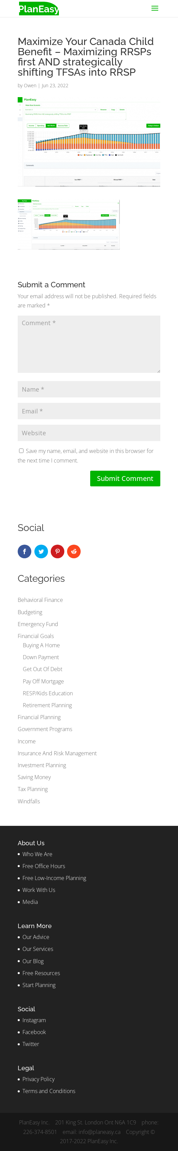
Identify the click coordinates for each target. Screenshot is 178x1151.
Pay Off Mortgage (43, 681)
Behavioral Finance (40, 600)
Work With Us (38, 890)
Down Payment (41, 657)
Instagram (34, 1020)
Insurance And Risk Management (57, 753)
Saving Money (34, 777)
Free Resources (41, 973)
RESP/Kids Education (48, 693)
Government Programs (45, 729)
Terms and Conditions (48, 1091)
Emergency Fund (38, 624)
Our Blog (33, 961)
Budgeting (30, 612)
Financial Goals (36, 636)
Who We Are (37, 854)
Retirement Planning (47, 705)
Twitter (30, 1044)
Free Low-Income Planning (54, 878)
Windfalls (29, 801)
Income (27, 741)
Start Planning (38, 985)
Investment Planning (42, 765)
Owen (30, 85)
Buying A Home (41, 645)
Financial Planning (39, 717)
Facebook (34, 1032)
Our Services (37, 949)
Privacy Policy (38, 1079)
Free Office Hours (43, 866)
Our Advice (35, 937)
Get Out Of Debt (42, 669)
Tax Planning (33, 789)
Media (30, 902)
